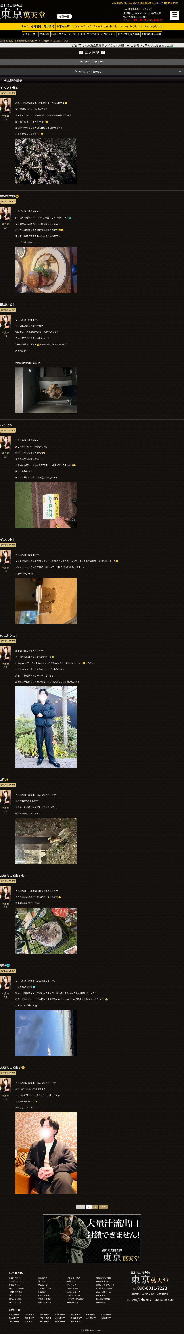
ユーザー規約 (72, 1288)
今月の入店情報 (15, 1291)
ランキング (78, 26)
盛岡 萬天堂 (75, 1314)
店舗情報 (36, 26)
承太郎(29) (5, 116)
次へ (103, 1206)
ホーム (25, 26)
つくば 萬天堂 (76, 1318)
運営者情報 (100, 1295)
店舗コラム (71, 1281)
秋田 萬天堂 (91, 1314)
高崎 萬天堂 (29, 1318)
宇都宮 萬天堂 (45, 1318)
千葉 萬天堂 (45, 1321)
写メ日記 (49, 26)
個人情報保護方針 (103, 1299)
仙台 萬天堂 (106, 1314)
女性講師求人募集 (151, 34)
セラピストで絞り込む (90, 71)
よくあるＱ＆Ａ (44, 1288)
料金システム (58, 34)
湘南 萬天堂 (75, 1321)
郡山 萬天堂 (14, 1318)
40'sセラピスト (154, 26)
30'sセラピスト (134, 26)
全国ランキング (73, 1295)
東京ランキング (73, 1291)
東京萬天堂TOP (102, 1281)
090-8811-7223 (140, 8)
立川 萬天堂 (14, 1321)
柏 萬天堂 (28, 1321)
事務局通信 (100, 1302)
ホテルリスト (30, 34)
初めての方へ (14, 1277)
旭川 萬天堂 (14, 1314)
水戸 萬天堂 (60, 1318)
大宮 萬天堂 (91, 1318)
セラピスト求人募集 (129, 34)
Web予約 (45, 34)
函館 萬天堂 (60, 1314)
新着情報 (42, 1291)
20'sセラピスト (114, 26)
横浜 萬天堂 (60, 1321)
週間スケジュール (16, 1288)
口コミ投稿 (93, 34)
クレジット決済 (76, 34)
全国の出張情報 (44, 1299)
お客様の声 (63, 26)
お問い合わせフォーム (105, 1284)
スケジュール (95, 26)
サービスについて (16, 1281)
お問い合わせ (108, 34)
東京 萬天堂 (106, 1318)
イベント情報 (43, 1295)
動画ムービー (43, 1284)
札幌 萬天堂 (29, 1314)
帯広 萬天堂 (45, 1314)
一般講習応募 (72, 1302)
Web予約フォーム (103, 1291)
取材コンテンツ (44, 1302)
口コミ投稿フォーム (104, 1288)
